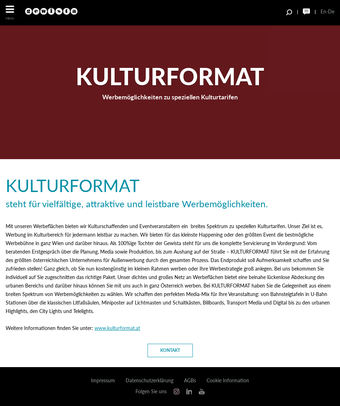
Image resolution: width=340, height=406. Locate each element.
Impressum (103, 380)
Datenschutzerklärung (149, 380)
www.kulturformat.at (117, 328)
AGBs (190, 380)
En (323, 11)
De (331, 11)
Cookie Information (228, 380)
